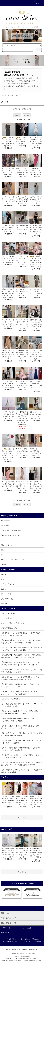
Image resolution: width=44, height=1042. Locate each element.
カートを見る (27, 928)
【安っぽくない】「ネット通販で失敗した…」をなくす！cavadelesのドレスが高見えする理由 (21, 678)
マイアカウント (5, 928)
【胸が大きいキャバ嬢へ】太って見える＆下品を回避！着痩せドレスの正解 (21, 771)
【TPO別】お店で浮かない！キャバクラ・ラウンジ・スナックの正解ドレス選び (21, 705)
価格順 (24, 109)
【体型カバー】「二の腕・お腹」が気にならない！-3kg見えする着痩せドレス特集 (21, 671)
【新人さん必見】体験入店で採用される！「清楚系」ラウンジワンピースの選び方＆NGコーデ (21, 649)
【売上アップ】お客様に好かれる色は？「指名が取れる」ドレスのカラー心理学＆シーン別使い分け (21, 656)
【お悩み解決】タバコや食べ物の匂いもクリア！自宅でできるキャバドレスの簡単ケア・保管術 (21, 641)
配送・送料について (26, 939)
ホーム (4, 95)
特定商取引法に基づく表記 (10, 941)
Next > (26, 115)
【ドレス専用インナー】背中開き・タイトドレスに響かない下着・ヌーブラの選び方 (21, 734)
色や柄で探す (11, 95)
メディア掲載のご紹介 (9, 628)
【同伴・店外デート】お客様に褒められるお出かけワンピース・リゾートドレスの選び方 (21, 727)
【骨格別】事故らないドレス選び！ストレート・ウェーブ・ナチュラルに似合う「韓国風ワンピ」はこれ (21, 663)
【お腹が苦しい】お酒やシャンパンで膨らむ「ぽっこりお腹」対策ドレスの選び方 (21, 756)
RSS (35, 941)
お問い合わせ (5, 932)
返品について (36, 939)
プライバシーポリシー (25, 941)
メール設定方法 (7, 618)
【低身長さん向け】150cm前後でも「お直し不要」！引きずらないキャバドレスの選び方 (21, 693)
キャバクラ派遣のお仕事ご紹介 (12, 623)
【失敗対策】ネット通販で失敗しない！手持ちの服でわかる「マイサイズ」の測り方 (21, 634)
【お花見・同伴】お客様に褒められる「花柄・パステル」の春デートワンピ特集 (21, 685)
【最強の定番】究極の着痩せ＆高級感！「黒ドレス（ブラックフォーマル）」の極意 (21, 720)
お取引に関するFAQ (8, 613)
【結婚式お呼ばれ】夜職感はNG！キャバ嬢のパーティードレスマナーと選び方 (21, 741)
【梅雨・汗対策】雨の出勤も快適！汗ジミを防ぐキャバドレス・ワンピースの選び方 (21, 749)
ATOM (39, 941)
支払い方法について (14, 939)
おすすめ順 (16, 109)
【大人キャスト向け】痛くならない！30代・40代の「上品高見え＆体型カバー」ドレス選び (22, 712)
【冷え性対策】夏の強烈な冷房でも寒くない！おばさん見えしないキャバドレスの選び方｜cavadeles (21, 763)
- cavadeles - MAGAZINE (10, 699)
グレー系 (18, 95)
